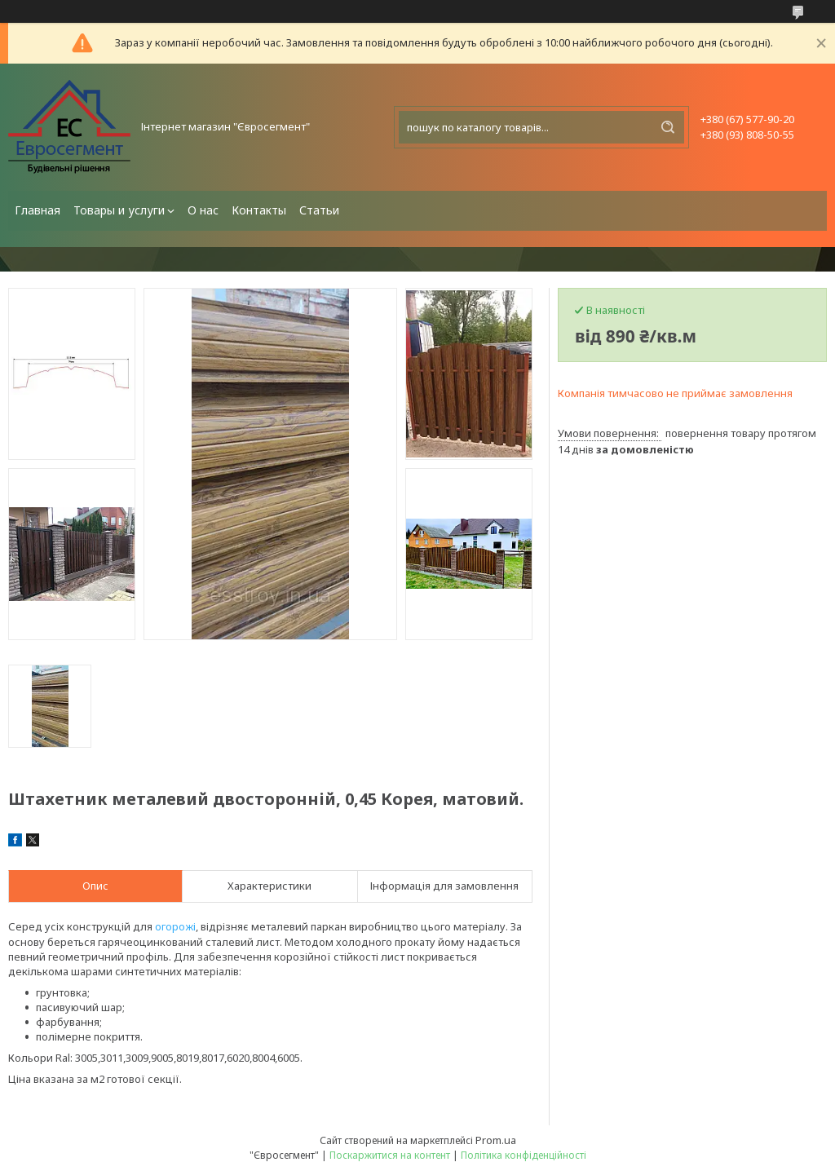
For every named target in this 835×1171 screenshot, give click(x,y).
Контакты (259, 210)
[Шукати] (668, 127)
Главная (37, 210)
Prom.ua (495, 1140)
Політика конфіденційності (523, 1155)
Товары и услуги (119, 210)
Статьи (319, 210)
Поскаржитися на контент (389, 1155)
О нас (203, 210)
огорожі (175, 926)
